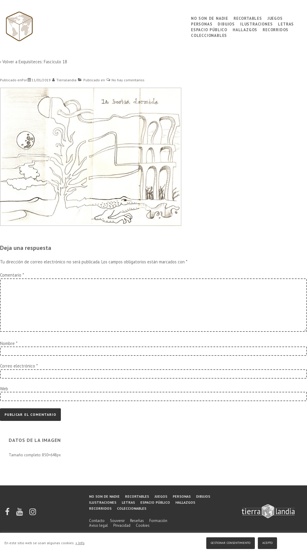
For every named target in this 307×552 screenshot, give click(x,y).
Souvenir (117, 520)
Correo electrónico (17, 366)
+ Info (80, 543)
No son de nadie (209, 18)
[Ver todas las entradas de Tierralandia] (64, 80)
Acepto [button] (267, 542)
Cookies (143, 525)
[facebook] (7, 513)
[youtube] (20, 513)
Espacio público (209, 29)
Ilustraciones (256, 23)
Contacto (97, 520)
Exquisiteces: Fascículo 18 (43, 61)
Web (4, 389)
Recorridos (275, 29)
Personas (201, 23)
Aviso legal (98, 525)
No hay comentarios (128, 80)
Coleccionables (209, 35)
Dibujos (226, 23)
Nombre (7, 343)
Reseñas (137, 520)
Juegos (275, 18)
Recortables (248, 18)
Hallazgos (245, 29)
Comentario (12, 275)
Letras (286, 23)
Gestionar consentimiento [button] (230, 542)
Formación (158, 520)
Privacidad (121, 525)
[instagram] (33, 513)
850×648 (49, 455)
